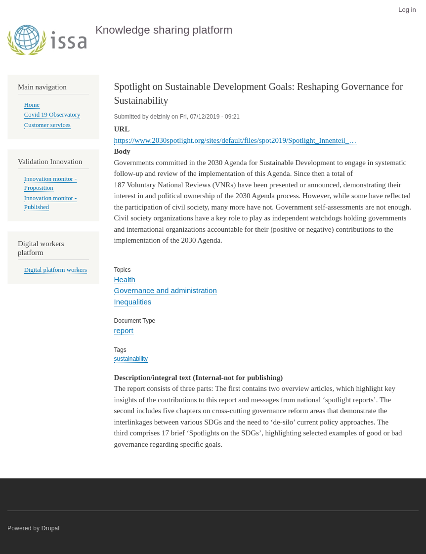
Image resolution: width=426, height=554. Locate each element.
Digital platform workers (55, 269)
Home (32, 104)
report (123, 330)
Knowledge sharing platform (164, 30)
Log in (407, 9)
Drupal (51, 528)
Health (124, 279)
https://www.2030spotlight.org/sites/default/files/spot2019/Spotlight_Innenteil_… (235, 140)
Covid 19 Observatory (52, 114)
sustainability (131, 358)
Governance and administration (165, 290)
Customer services (47, 125)
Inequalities (133, 302)
